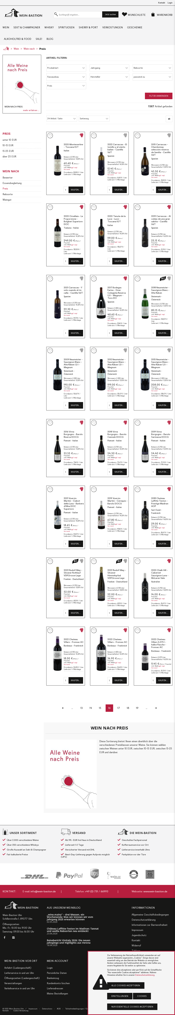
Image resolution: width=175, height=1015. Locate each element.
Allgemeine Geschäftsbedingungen (150, 914)
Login (170, 3)
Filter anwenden (158, 96)
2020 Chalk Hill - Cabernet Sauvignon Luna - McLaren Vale (160, 574)
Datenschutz (47, 1009)
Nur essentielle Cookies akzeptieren (132, 1007)
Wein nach (29, 48)
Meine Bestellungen (57, 993)
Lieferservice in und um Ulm (19, 973)
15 (100, 708)
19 (137, 708)
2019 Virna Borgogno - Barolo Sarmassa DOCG (160, 434)
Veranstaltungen (13, 983)
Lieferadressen (55, 988)
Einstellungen (119, 996)
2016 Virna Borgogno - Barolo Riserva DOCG (73, 434)
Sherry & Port (88, 27)
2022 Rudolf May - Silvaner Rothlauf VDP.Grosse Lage (73, 573)
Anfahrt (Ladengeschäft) (17, 967)
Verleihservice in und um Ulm (19, 988)
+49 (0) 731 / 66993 (96, 891)
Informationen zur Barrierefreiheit (149, 924)
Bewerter (8, 177)
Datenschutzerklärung (144, 919)
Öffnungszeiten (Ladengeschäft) (22, 978)
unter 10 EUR (10, 139)
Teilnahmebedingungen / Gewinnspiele (81, 1009)
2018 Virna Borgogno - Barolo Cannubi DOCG (116, 434)
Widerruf (136, 945)
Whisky (49, 27)
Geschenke (134, 27)
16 (109, 708)
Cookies (142, 996)
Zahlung (136, 950)
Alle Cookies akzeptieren (125, 985)
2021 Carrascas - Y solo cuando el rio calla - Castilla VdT (73, 290)
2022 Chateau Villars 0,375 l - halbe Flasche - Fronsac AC (158, 643)
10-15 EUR (8, 145)
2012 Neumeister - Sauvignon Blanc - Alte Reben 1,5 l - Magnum (116, 363)
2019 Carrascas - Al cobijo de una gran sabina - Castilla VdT (161, 220)
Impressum (137, 930)
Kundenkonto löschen (58, 983)
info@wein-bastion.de (43, 891)
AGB (59, 1009)
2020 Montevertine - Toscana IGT (73, 145)
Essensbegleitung (12, 183)
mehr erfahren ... (31, 110)
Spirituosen (66, 27)
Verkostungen (112, 27)
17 (119, 708)
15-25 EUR (8, 151)
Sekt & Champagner (27, 27)
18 (128, 708)
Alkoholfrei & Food (17, 38)
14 (90, 708)
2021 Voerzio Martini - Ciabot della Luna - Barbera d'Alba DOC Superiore (74, 503)
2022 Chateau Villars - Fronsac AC (74, 640)
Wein (6, 27)
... (72, 708)
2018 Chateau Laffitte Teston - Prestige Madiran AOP (159, 502)
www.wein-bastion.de (155, 891)
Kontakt (161, 3)
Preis (42, 48)
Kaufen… (76, 190)
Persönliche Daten (57, 973)
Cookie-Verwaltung (20, 1011)
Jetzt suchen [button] (110, 14)
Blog (49, 38)
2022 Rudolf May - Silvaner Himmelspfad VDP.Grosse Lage (116, 574)
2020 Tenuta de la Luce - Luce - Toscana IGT (116, 219)
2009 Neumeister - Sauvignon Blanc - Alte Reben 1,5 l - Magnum (73, 363)
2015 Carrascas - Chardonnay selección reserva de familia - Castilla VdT (161, 149)
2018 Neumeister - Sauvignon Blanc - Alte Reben (160, 290)
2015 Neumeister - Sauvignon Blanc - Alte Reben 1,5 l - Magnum (160, 363)
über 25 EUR (9, 156)
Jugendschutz (139, 935)
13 (81, 708)
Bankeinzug (53, 978)
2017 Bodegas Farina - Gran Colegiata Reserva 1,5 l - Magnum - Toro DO (116, 292)
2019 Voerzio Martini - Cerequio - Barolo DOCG (117, 501)
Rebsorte (8, 194)
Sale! (39, 38)
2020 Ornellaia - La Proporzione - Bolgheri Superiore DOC (73, 220)
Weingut (7, 199)
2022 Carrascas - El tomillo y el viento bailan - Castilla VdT (117, 148)
